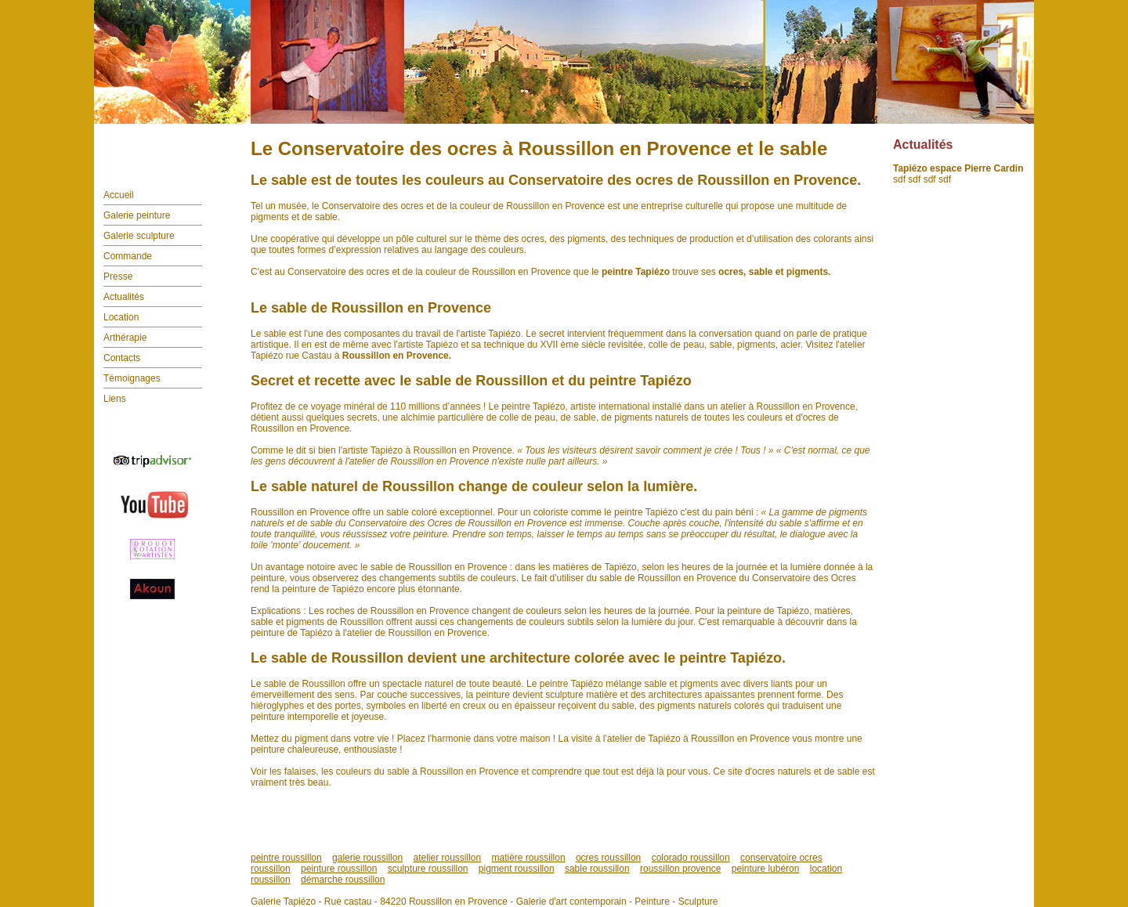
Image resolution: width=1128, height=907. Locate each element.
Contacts (121, 357)
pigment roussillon (517, 868)
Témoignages (132, 378)
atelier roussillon (447, 857)
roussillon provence (680, 868)
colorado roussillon (691, 857)
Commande (127, 256)
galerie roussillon (367, 857)
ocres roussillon (608, 857)
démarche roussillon (343, 879)
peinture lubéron (766, 868)
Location (121, 317)
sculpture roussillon (428, 868)
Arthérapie (124, 337)
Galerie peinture (136, 215)
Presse (117, 276)
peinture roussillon (339, 868)
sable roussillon (597, 868)
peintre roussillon (286, 857)
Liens (114, 398)
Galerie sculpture (139, 235)
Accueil (118, 195)
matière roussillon (529, 857)
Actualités (123, 296)
